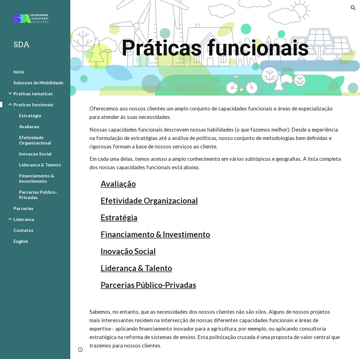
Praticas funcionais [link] (33, 104)
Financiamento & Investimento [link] (36, 178)
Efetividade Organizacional (149, 200)
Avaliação (118, 183)
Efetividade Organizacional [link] (35, 140)
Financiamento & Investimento (155, 234)
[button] (353, 8)
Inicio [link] (19, 71)
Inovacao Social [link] (35, 153)
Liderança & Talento (136, 268)
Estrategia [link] (30, 115)
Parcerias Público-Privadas (148, 285)
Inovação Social (128, 251)
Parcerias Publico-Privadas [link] (38, 194)
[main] (215, 48)
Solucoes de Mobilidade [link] (38, 82)
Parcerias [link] (23, 208)
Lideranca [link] (24, 219)
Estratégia (119, 217)
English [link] (21, 241)
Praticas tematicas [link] (33, 93)
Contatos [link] (23, 230)
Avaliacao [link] (29, 126)
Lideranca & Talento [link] (40, 164)
